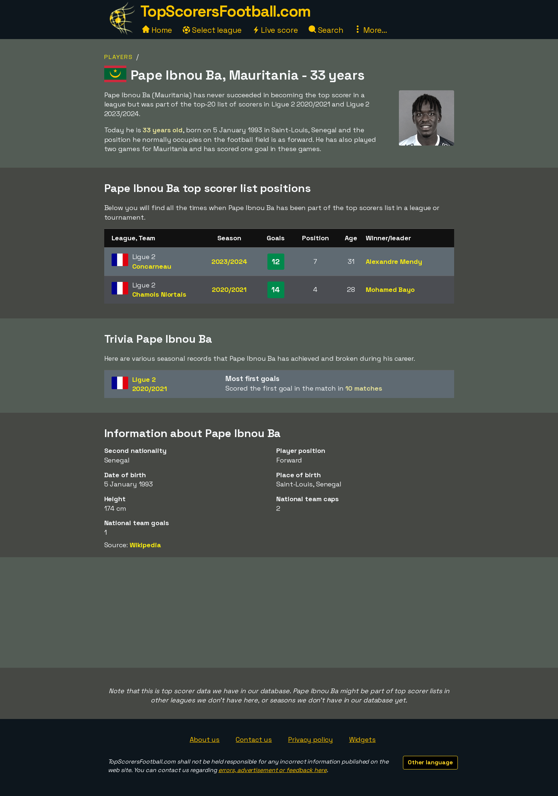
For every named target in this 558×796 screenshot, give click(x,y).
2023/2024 (229, 261)
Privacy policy (310, 739)
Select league (212, 30)
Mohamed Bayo (390, 289)
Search (326, 30)
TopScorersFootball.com (225, 11)
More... (370, 30)
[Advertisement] (279, 612)
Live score (275, 30)
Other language (430, 762)
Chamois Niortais (159, 294)
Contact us (254, 739)
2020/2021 (229, 289)
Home (157, 30)
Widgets (362, 739)
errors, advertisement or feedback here (272, 770)
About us (205, 739)
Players (118, 57)
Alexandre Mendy (394, 261)
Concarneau (151, 266)
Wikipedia (145, 545)
